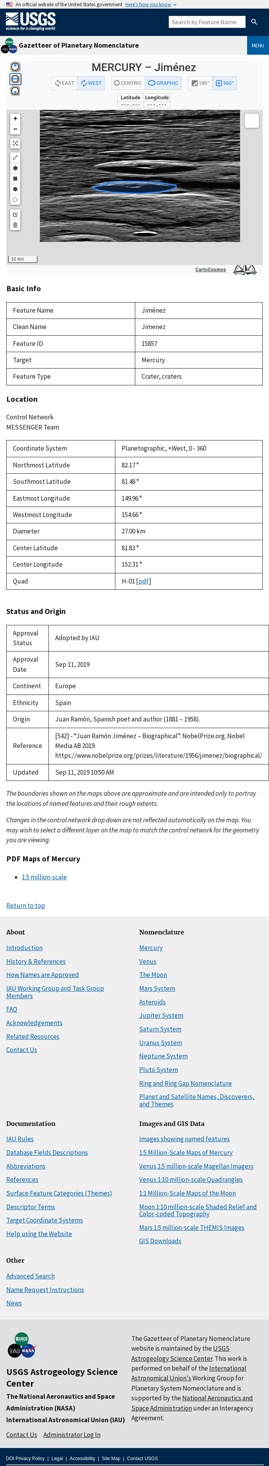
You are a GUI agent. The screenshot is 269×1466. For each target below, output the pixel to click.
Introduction (24, 947)
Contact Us (21, 1049)
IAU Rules (20, 1139)
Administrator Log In (71, 1434)
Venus (147, 961)
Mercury (151, 947)
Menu (258, 45)
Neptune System (163, 1056)
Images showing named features (184, 1139)
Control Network (30, 417)
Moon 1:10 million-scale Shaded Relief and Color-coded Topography (198, 1211)
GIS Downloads (160, 1241)
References (22, 1179)
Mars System (157, 988)
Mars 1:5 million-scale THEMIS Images (191, 1227)
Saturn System (160, 1029)
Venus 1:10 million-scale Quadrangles (191, 1179)
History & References (36, 961)
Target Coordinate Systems (44, 1220)
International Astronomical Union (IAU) (65, 1420)
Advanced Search (30, 1276)
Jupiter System (161, 1015)
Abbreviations (25, 1166)
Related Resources (32, 1036)
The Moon (153, 974)
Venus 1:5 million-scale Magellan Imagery (196, 1166)
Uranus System (160, 1042)
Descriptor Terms (30, 1207)
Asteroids (152, 1002)
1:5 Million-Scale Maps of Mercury (186, 1152)
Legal (57, 1458)
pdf (143, 581)
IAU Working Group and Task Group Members (55, 992)
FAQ (11, 1009)
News (14, 1303)
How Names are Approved (42, 974)
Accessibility (82, 1458)
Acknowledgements (34, 1023)
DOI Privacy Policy (25, 1458)
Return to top (25, 905)
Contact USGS (142, 1458)
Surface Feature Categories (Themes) (59, 1193)
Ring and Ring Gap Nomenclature (185, 1083)
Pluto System (158, 1069)
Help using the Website (39, 1234)
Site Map (111, 1458)
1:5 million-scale (44, 877)
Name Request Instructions (45, 1289)
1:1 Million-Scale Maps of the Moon (187, 1193)
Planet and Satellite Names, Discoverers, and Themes (197, 1100)
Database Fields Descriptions (47, 1152)
